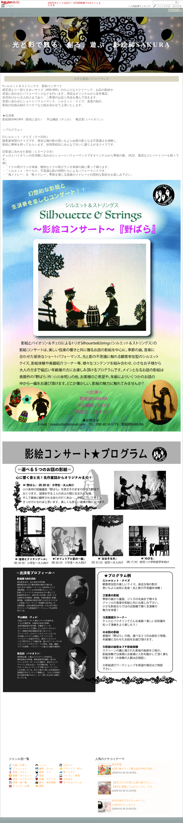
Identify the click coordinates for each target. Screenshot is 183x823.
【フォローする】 (158, 14)
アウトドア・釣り (70, 768)
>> (139, 6)
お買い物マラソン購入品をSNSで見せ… (133, 768)
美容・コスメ (18, 772)
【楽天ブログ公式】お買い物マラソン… (133, 782)
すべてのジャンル (70, 782)
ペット (40, 765)
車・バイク (67, 772)
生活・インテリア (20, 779)
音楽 (39, 775)
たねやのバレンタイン (124, 804)
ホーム (4, 14)
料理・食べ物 (18, 782)
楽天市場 (177, 6)
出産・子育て (18, 765)
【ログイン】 (176, 14)
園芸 (39, 786)
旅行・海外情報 (45, 782)
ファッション (18, 768)
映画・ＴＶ (43, 772)
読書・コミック (45, 779)
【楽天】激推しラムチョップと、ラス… (133, 786)
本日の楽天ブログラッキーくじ (128, 800)
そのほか (9, 6)
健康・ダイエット (20, 775)
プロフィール (24, 14)
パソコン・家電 (69, 775)
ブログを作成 (163, 6)
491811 (174, 10)
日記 (12, 14)
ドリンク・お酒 (19, 786)
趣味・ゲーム (44, 768)
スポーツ (66, 765)
